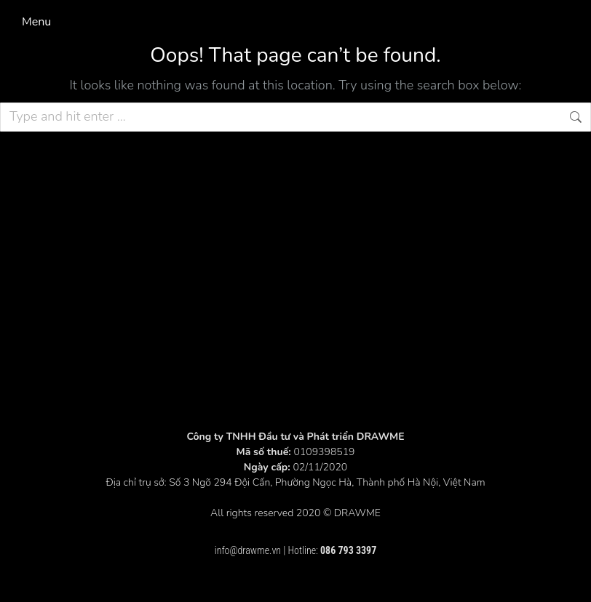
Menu (36, 22)
